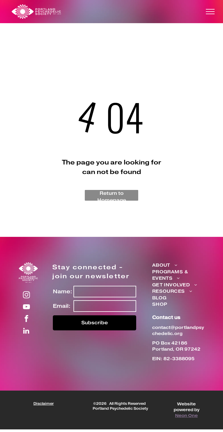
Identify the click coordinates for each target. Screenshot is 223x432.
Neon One (186, 416)
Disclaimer (43, 403)
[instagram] (26, 296)
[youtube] (26, 308)
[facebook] (26, 319)
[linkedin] (26, 331)
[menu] (210, 11)
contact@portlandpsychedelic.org (178, 331)
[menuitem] (176, 265)
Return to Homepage (111, 195)
